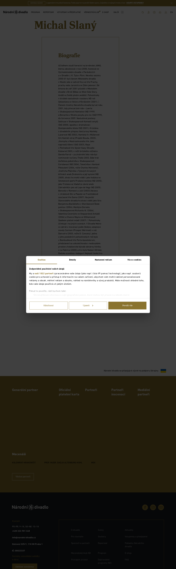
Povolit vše (127, 306)
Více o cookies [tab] (134, 260)
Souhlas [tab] (42, 260)
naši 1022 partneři (44, 273)
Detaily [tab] (72, 260)
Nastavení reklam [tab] (103, 260)
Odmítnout (48, 306)
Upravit (88, 306)
